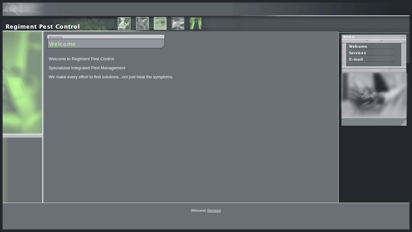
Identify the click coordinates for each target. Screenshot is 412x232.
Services (214, 210)
